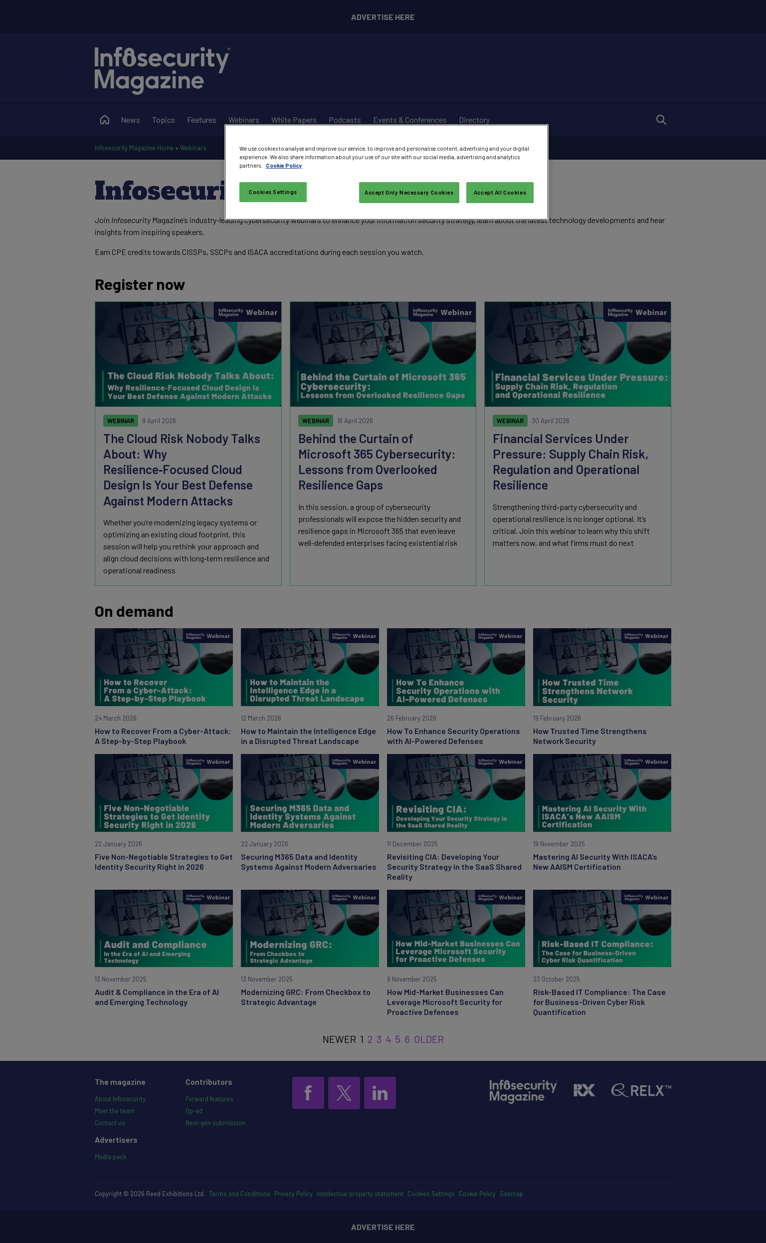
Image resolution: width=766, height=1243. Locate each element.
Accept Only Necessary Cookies (409, 192)
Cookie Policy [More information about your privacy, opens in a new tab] (284, 165)
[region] (386, 172)
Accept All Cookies (500, 192)
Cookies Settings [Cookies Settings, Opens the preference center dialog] (273, 192)
